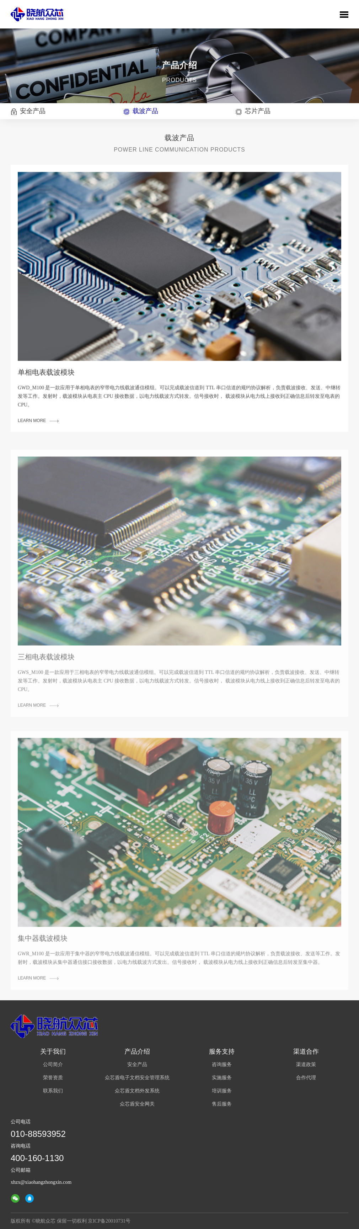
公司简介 (53, 1064)
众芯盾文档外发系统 (137, 1090)
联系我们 (53, 1090)
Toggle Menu (344, 14)
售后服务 (222, 1104)
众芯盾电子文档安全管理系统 (137, 1077)
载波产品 (140, 111)
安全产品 (28, 111)
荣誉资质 (53, 1077)
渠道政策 (306, 1064)
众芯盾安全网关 (137, 1104)
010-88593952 (38, 1134)
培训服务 (222, 1090)
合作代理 (306, 1077)
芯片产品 (253, 111)
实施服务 (222, 1077)
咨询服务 (222, 1064)
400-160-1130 (37, 1158)
